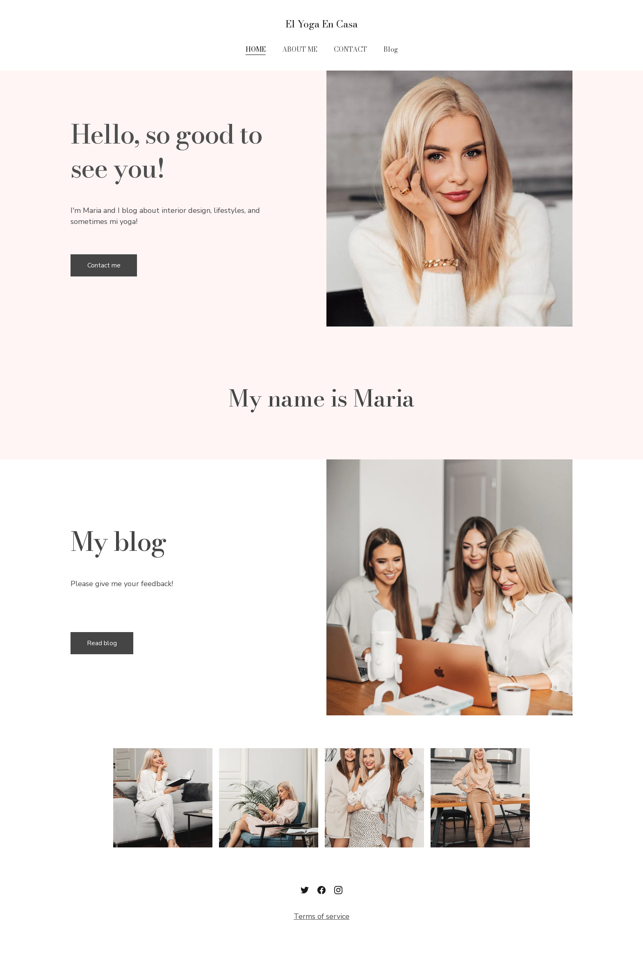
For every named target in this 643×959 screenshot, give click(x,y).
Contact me (104, 265)
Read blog (102, 643)
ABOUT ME (299, 49)
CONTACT (350, 49)
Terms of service (321, 916)
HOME (256, 49)
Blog (390, 49)
